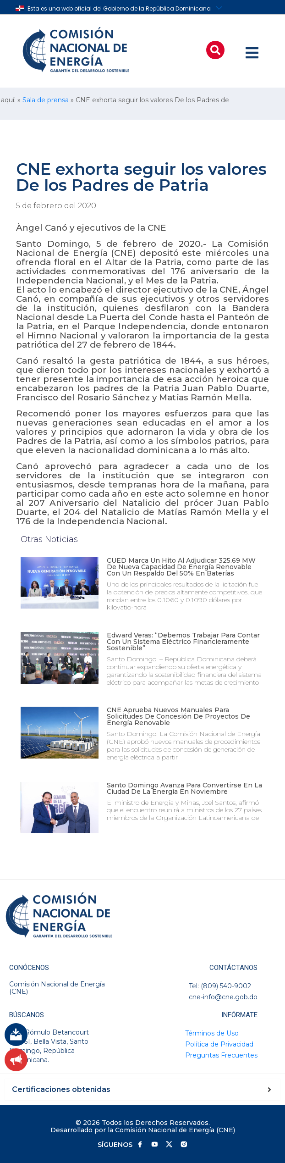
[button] (215, 50)
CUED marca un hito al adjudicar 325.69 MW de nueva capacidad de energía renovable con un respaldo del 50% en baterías (181, 566)
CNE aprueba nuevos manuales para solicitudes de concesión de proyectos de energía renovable (178, 716)
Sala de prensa (45, 100)
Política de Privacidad (219, 1044)
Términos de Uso (212, 1033)
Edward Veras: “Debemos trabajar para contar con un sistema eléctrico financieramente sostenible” (183, 641)
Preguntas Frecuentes (221, 1055)
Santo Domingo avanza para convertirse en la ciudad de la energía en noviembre (184, 788)
